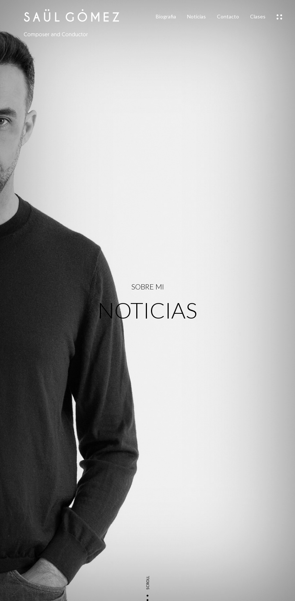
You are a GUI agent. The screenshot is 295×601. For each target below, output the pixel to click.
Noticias (196, 16)
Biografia (166, 16)
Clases (258, 16)
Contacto (228, 16)
